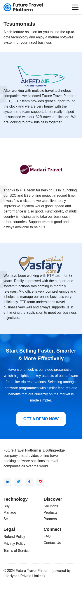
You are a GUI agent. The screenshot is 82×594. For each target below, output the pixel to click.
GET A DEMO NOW (41, 419)
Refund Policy (14, 536)
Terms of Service (16, 551)
